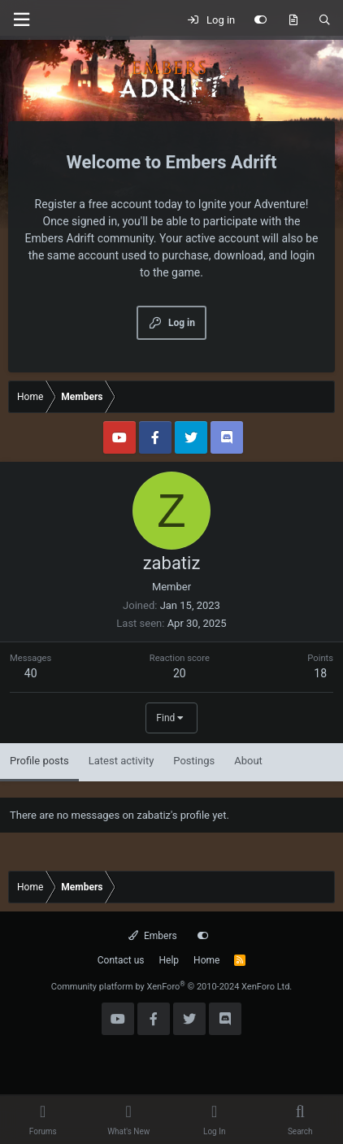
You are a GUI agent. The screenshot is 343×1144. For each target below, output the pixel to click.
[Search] (325, 20)
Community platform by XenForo (172, 986)
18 (320, 673)
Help (169, 960)
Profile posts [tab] (39, 761)
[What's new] (293, 20)
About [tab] (248, 761)
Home (206, 960)
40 (30, 673)
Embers (152, 936)
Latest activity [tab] (121, 761)
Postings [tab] (194, 761)
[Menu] (21, 20)
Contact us (121, 960)
